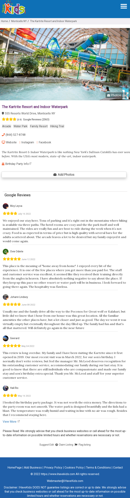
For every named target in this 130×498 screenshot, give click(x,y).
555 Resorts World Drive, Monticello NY (28, 113)
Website (9, 142)
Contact (118, 467)
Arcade (6, 126)
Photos (116, 95)
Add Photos (64, 174)
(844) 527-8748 (13, 134)
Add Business (33, 467)
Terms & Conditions (98, 467)
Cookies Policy (74, 467)
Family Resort (39, 126)
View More (11, 421)
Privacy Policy (53, 467)
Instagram (26, 142)
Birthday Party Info (17, 164)
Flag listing (83, 444)
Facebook (44, 142)
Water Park (20, 126)
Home (4, 21)
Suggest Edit (46, 444)
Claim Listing (64, 444)
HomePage (14, 467)
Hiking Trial (57, 126)
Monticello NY (19, 21)
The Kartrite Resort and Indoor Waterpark (53, 21)
